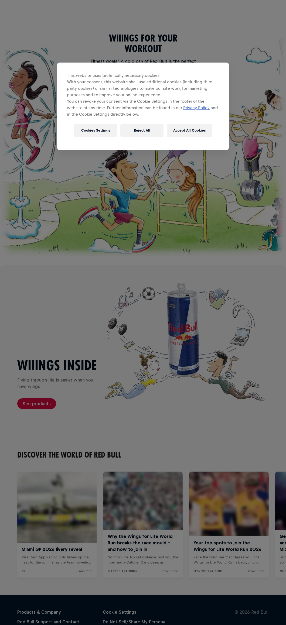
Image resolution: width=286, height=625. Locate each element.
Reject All (142, 130)
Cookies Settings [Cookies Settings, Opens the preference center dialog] (95, 130)
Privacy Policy (196, 107)
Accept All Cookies (189, 130)
